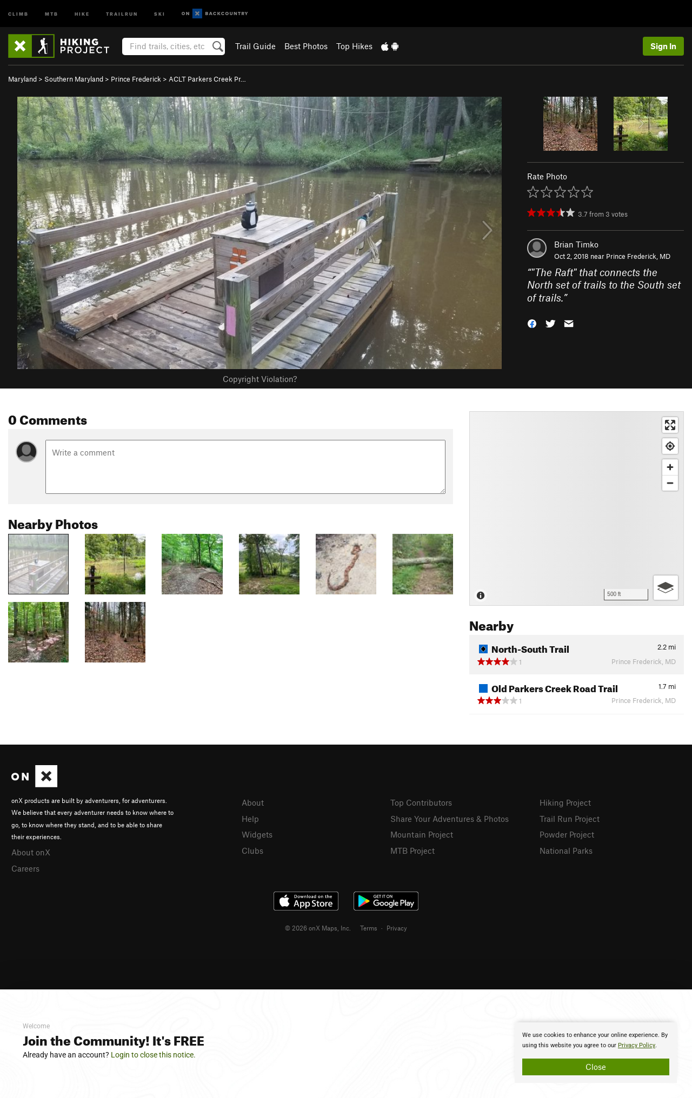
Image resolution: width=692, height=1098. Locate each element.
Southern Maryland (73, 79)
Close (595, 1067)
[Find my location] (670, 446)
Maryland (22, 79)
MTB (51, 13)
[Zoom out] (670, 483)
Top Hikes (354, 46)
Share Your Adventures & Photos (449, 819)
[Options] (666, 587)
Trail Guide (255, 46)
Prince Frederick (136, 79)
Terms (368, 928)
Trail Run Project (570, 819)
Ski (159, 13)
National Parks (566, 850)
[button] (532, 323)
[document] (595, 1052)
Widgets (257, 834)
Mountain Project (421, 834)
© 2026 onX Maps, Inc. (318, 928)
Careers (25, 868)
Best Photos (306, 46)
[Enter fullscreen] (670, 425)
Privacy (397, 928)
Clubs (252, 850)
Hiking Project (565, 802)
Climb (18, 13)
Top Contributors (421, 802)
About (253, 802)
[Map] (576, 508)
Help (250, 819)
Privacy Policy (636, 1045)
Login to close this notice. (153, 1054)
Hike (82, 13)
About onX (30, 852)
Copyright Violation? (260, 379)
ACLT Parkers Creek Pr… (207, 79)
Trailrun (122, 13)
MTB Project (412, 850)
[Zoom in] (670, 467)
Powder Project (567, 834)
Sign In (663, 46)
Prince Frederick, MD (638, 256)
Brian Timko (576, 244)
